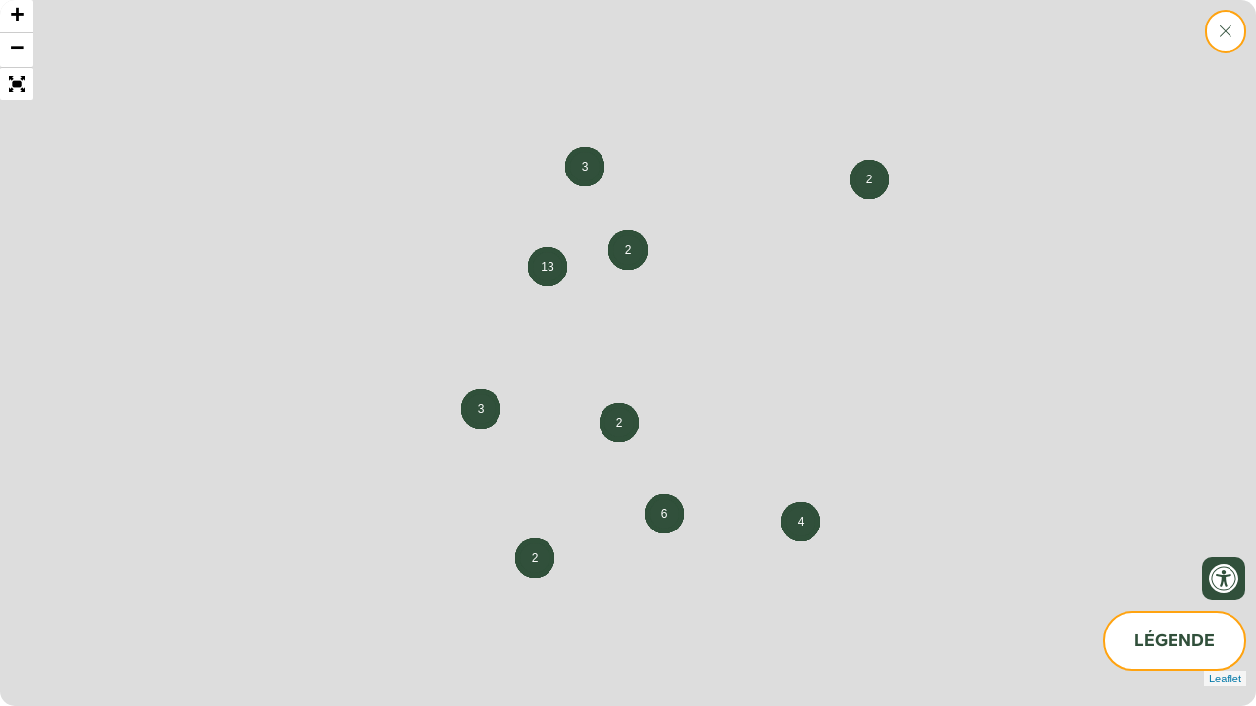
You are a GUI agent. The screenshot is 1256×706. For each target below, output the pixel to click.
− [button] (17, 50)
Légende (1174, 640)
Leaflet (1225, 678)
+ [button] (17, 16)
